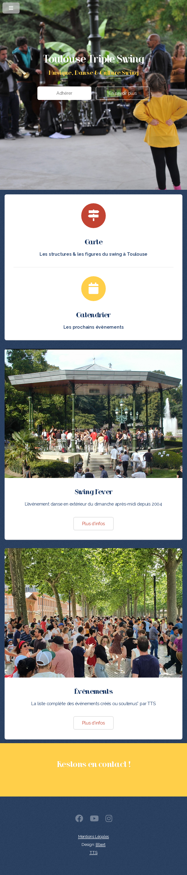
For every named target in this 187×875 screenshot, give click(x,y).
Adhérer (64, 93)
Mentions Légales (93, 836)
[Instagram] (108, 819)
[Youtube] (94, 819)
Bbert (100, 844)
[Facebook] (79, 819)
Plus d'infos (93, 523)
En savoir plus (123, 93)
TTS (93, 852)
